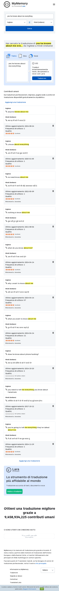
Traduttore (14, 572)
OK (42, 589)
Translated (15, 582)
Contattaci (14, 579)
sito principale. (41, 563)
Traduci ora (42, 78)
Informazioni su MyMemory (19, 569)
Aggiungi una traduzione (15, 102)
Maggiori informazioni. (29, 589)
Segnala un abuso (16, 576)
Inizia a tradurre (14, 491)
